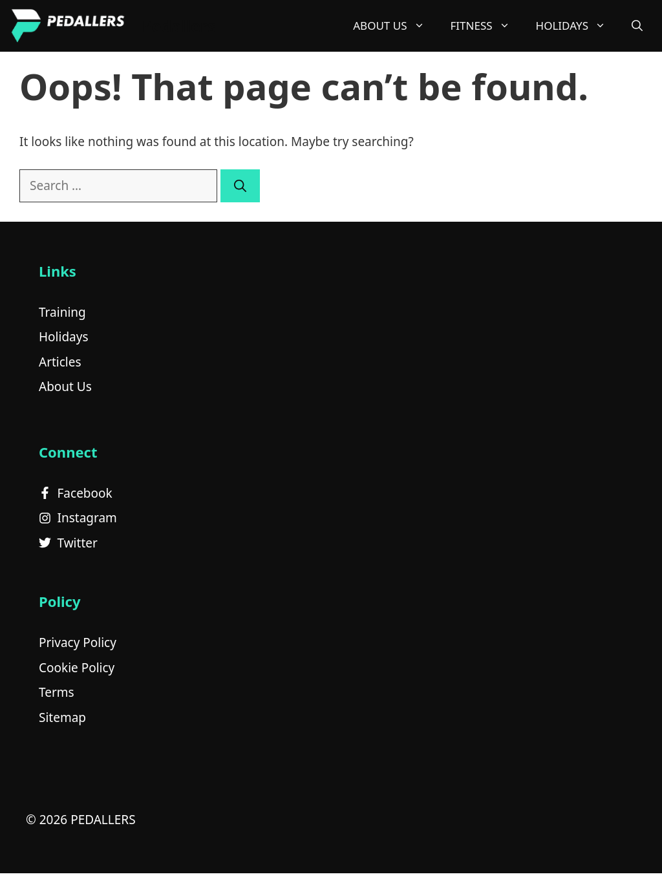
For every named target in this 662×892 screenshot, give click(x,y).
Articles (60, 362)
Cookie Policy (76, 667)
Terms (56, 692)
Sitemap (62, 717)
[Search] (240, 185)
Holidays (64, 336)
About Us (65, 386)
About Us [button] (395, 25)
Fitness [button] (487, 25)
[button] (637, 25)
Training (62, 312)
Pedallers (179, 26)
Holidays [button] (577, 25)
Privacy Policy (77, 642)
